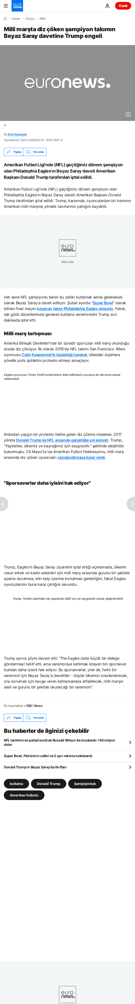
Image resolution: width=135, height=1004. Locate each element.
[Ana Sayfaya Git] (17, 6)
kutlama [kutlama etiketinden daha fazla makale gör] (16, 784)
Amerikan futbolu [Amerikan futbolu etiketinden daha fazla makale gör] (24, 795)
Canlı (123, 6)
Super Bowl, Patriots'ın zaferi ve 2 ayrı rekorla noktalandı (48, 756)
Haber (16, 18)
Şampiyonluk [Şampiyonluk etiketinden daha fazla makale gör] (85, 784)
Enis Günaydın (17, 134)
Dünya (29, 18)
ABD (43, 18)
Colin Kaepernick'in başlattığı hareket (54, 354)
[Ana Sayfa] (5, 18)
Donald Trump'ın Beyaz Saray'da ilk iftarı (35, 767)
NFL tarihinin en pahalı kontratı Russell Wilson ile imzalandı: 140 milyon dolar (59, 742)
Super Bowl (103, 302)
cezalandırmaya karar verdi (81, 457)
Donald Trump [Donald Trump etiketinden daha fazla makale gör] (48, 784)
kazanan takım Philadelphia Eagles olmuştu (75, 308)
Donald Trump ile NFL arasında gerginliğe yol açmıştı (62, 440)
